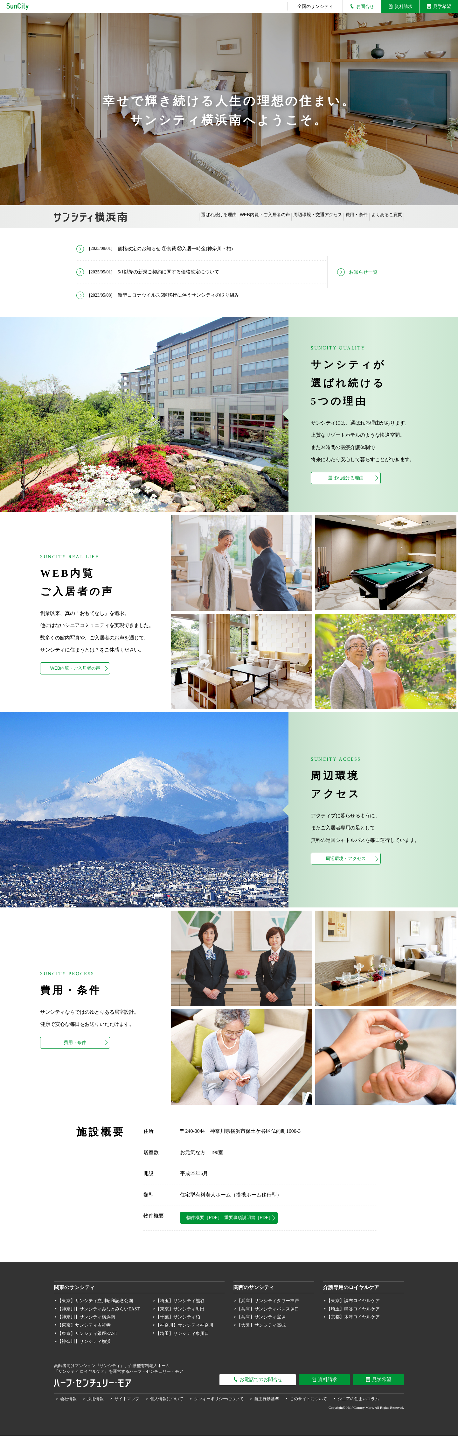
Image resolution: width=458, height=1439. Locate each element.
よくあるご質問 (382, 216)
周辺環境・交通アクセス (294, 216)
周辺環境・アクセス (346, 861)
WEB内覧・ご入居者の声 (232, 216)
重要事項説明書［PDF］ (307, 1220)
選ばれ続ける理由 (176, 216)
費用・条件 (342, 216)
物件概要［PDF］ (221, 1220)
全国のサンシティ (315, 6)
